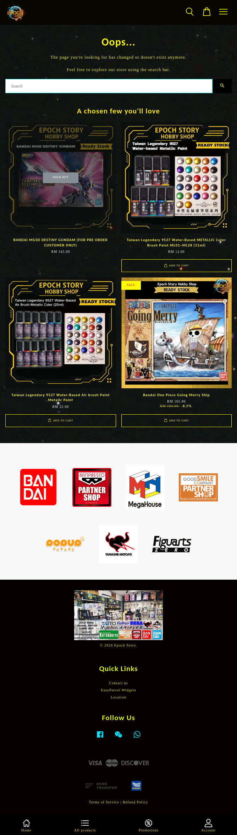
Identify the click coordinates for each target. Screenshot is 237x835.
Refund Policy (135, 802)
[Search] (109, 86)
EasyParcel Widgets (118, 690)
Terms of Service (104, 802)
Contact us (118, 683)
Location (118, 697)
